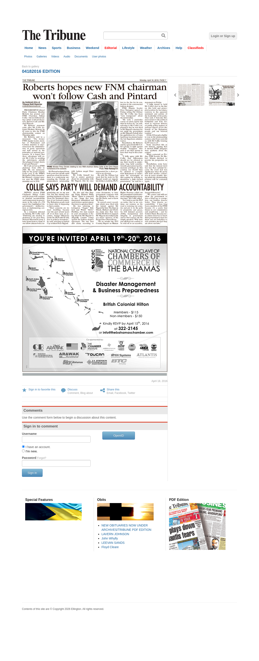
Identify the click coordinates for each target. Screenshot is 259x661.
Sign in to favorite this (41, 389)
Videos (55, 56)
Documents (81, 56)
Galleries (42, 56)
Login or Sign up (223, 36)
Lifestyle (128, 48)
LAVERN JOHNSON (115, 534)
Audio (66, 56)
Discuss (73, 389)
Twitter (131, 393)
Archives (163, 48)
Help (179, 48)
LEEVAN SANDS (113, 542)
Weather (146, 48)
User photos (99, 56)
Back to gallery (30, 66)
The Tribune (54, 35)
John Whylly (109, 538)
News (42, 48)
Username (29, 433)
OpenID (118, 435)
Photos (28, 56)
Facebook (120, 393)
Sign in (32, 472)
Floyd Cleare (110, 547)
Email (110, 393)
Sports (56, 48)
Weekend (92, 48)
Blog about (86, 393)
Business (73, 48)
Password (34, 458)
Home (29, 48)
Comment (73, 393)
